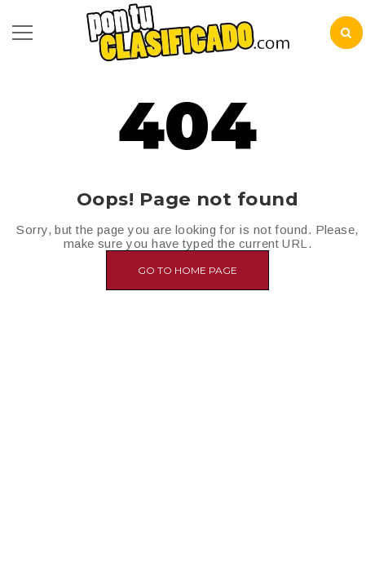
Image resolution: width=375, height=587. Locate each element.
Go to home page (187, 270)
